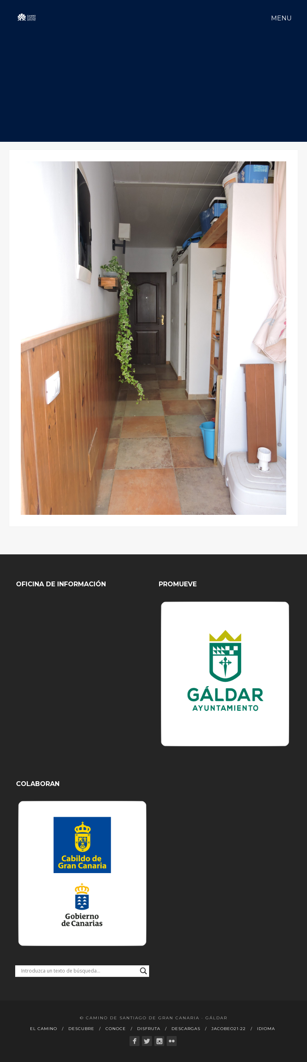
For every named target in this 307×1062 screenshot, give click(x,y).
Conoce (116, 1028)
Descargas (185, 1028)
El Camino (43, 1028)
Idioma (266, 1028)
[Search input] (78, 971)
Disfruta (148, 1028)
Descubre (81, 1028)
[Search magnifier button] (143, 971)
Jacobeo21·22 (228, 1028)
